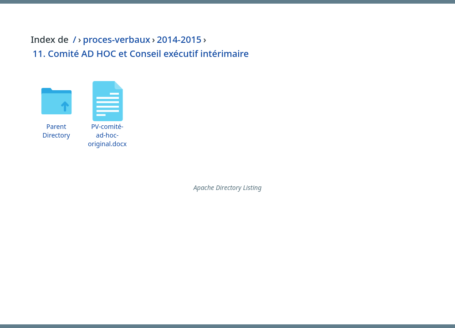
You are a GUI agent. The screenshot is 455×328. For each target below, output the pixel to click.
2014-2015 (179, 39)
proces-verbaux (116, 39)
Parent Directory (56, 130)
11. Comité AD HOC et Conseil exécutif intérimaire (141, 53)
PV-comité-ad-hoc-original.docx (107, 135)
